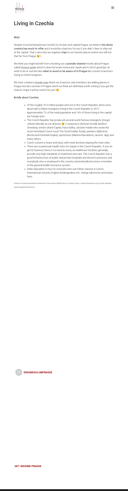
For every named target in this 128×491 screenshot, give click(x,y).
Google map (41, 82)
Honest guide (28, 67)
